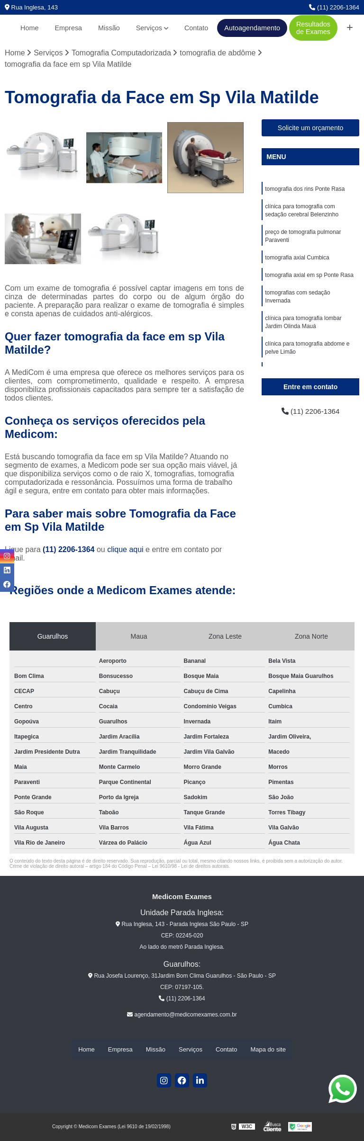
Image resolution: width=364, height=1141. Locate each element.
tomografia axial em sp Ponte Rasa (309, 278)
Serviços (149, 28)
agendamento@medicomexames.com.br (182, 1015)
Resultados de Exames (313, 28)
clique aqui (125, 550)
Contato (196, 28)
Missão (109, 28)
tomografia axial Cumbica (297, 260)
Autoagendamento (252, 28)
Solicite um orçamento (311, 128)
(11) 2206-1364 (334, 7)
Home (29, 28)
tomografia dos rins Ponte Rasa (305, 189)
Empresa (68, 28)
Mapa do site (267, 1049)
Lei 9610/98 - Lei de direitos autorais (190, 866)
